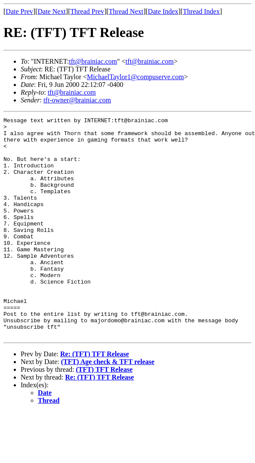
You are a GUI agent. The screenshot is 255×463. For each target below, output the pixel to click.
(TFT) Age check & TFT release (107, 405)
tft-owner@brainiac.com (77, 100)
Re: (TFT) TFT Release (94, 397)
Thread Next (126, 11)
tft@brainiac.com (93, 61)
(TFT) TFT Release (104, 413)
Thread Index (201, 11)
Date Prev (19, 11)
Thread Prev (87, 11)
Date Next (52, 11)
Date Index (163, 11)
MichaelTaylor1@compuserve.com (135, 76)
